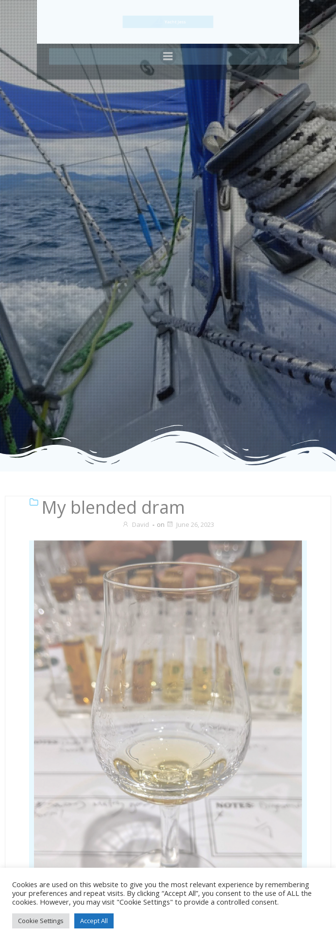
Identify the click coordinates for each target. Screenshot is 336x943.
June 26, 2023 (190, 524)
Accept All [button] (94, 920)
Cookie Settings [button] (41, 920)
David (135, 524)
